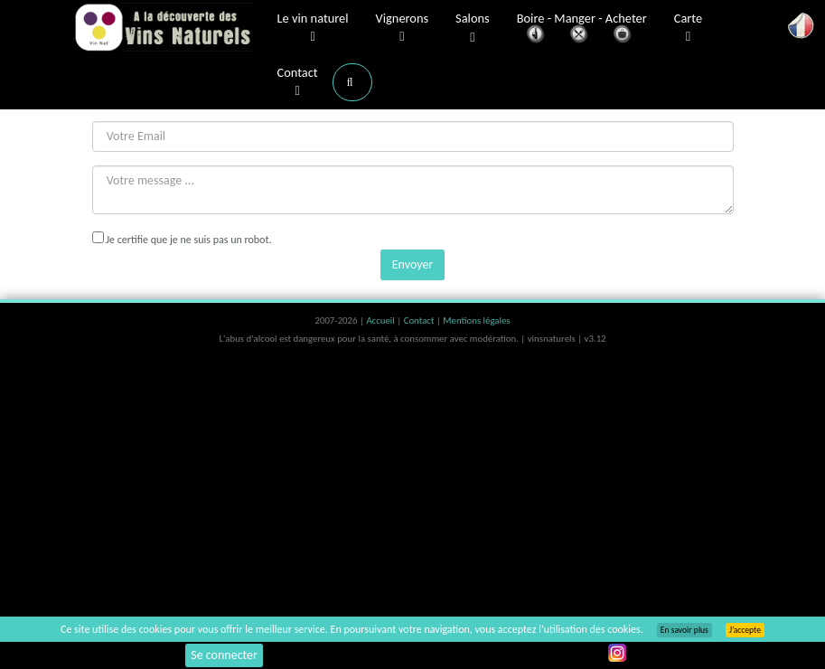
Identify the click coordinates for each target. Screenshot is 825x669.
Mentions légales (476, 320)
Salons (472, 28)
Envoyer (412, 264)
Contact (297, 82)
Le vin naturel (313, 28)
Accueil (381, 320)
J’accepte (745, 630)
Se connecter (224, 655)
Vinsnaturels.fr (164, 29)
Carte (688, 28)
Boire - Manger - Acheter (582, 29)
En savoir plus (684, 630)
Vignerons (402, 28)
